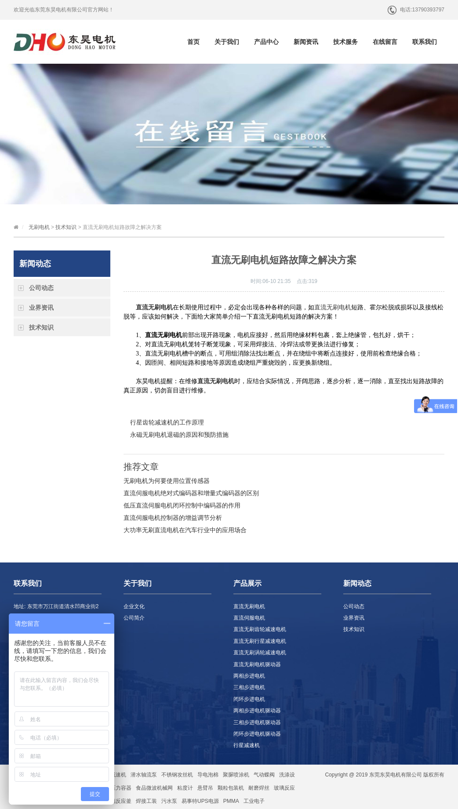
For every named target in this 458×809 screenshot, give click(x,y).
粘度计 (185, 788)
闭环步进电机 (249, 699)
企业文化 (134, 606)
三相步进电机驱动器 (257, 722)
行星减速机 (246, 745)
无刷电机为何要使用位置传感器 (167, 480)
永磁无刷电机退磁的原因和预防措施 (179, 434)
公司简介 (134, 618)
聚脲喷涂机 (236, 775)
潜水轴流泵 (144, 775)
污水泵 (169, 801)
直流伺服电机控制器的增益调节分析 (173, 517)
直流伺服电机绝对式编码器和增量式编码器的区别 (191, 493)
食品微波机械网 (154, 788)
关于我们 (226, 41)
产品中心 (266, 41)
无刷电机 (39, 227)
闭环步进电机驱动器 (257, 734)
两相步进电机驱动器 (257, 710)
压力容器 (120, 788)
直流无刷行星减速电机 (259, 641)
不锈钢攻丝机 (177, 775)
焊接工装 (146, 801)
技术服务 (345, 41)
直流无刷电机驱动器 (257, 664)
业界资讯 (41, 307)
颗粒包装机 (231, 788)
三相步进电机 (249, 687)
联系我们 (424, 41)
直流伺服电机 (249, 618)
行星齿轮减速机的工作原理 (167, 422)
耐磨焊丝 (258, 788)
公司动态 (41, 287)
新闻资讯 (306, 41)
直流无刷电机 (332, 307)
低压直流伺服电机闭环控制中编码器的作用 (182, 505)
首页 (193, 41)
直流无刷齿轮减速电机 (259, 629)
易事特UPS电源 (200, 801)
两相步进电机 (249, 676)
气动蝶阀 (264, 775)
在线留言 (385, 41)
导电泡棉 (207, 775)
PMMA (231, 801)
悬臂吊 (205, 788)
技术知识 (65, 227)
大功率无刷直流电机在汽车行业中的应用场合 (185, 529)
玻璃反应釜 (118, 801)
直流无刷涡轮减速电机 (259, 652)
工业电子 (254, 801)
